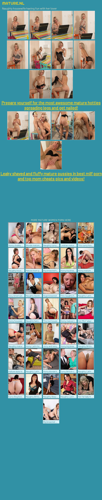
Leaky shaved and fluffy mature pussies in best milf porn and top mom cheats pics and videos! (51, 176)
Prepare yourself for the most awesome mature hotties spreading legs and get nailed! (51, 105)
